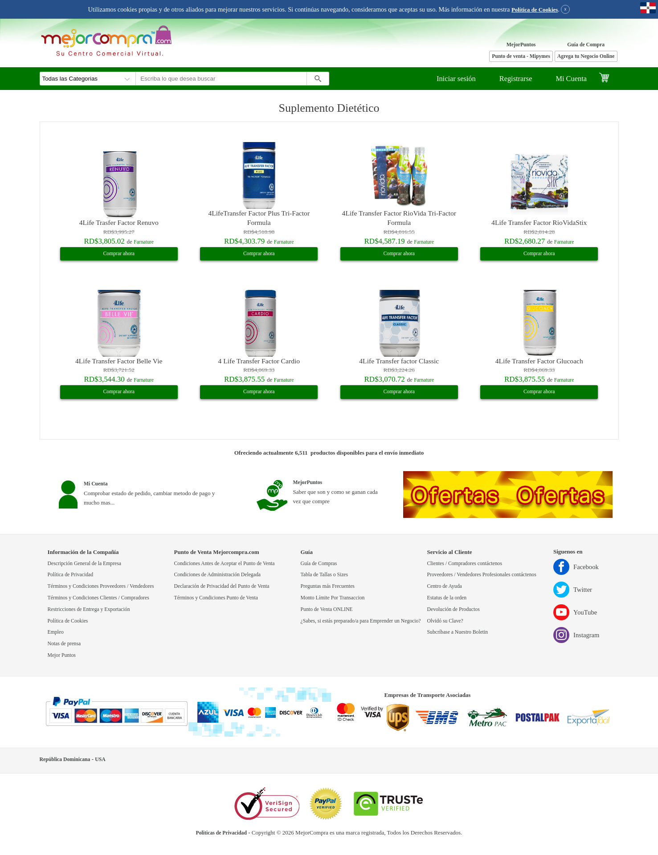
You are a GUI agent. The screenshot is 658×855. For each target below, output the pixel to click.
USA (100, 759)
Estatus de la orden (447, 598)
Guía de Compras (319, 563)
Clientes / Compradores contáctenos (464, 563)
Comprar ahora (119, 253)
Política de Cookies (534, 10)
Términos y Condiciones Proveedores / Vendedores (101, 586)
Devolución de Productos (453, 609)
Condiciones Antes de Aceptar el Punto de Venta (224, 563)
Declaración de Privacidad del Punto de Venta (222, 586)
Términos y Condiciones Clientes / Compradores (98, 598)
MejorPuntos (521, 45)
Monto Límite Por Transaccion (333, 598)
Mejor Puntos (62, 655)
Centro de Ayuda (444, 586)
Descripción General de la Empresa (85, 563)
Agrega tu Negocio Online (586, 56)
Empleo (56, 632)
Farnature (144, 242)
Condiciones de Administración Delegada (217, 575)
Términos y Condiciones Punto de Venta (216, 598)
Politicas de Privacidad (221, 833)
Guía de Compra (586, 45)
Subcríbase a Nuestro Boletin (457, 632)
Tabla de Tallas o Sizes (324, 575)
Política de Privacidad (71, 575)
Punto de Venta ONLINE (327, 609)
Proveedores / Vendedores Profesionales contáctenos (481, 575)
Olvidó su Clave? (445, 621)
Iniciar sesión (456, 78)
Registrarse (515, 78)
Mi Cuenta (571, 78)
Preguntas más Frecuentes (328, 586)
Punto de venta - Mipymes (521, 56)
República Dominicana (65, 759)
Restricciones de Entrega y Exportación (89, 609)
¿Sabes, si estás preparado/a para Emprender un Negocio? (361, 621)
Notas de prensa (64, 644)
